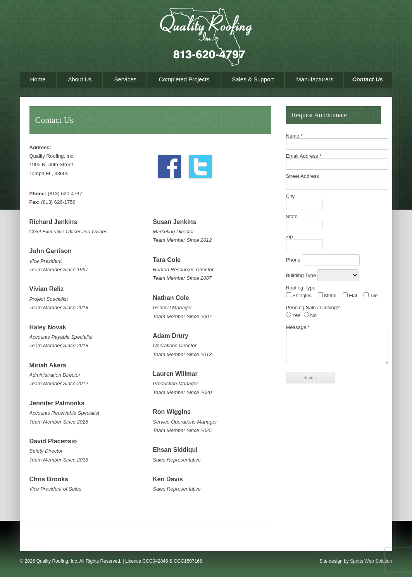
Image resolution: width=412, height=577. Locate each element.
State (292, 216)
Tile (371, 295)
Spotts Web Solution (371, 561)
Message (298, 327)
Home (38, 79)
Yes (293, 315)
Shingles (299, 295)
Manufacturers (314, 79)
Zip (289, 236)
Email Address (304, 156)
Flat (350, 295)
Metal (327, 295)
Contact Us (367, 79)
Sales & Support (253, 79)
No (310, 315)
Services (125, 79)
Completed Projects (184, 79)
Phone (294, 260)
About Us (80, 79)
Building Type (301, 275)
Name (294, 136)
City (290, 196)
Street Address (302, 176)
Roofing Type (300, 288)
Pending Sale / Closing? (313, 307)
